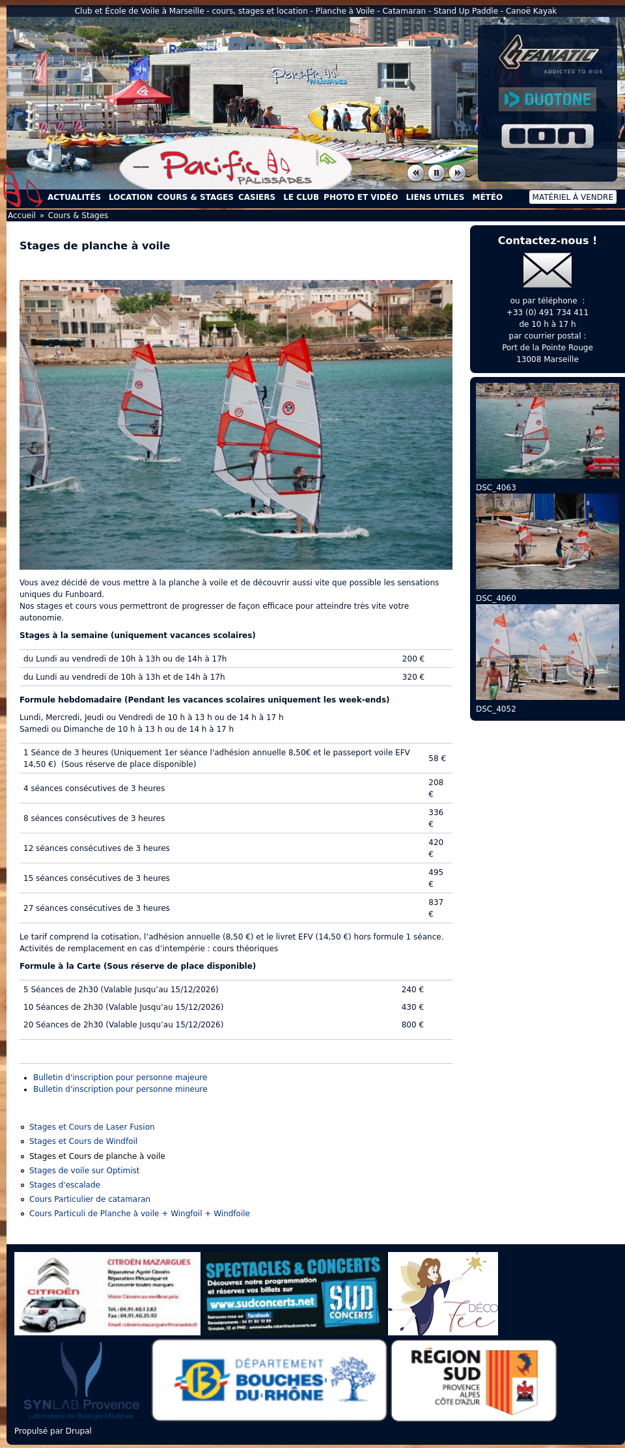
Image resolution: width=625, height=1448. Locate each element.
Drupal (79, 1431)
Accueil (23, 186)
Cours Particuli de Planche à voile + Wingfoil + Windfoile (139, 1213)
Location (130, 197)
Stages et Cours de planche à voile (97, 1156)
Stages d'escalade (64, 1185)
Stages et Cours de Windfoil (83, 1141)
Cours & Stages (196, 197)
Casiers (256, 197)
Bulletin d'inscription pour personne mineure (120, 1089)
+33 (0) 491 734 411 (548, 312)
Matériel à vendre (573, 197)
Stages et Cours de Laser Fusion (92, 1127)
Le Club (301, 197)
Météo (487, 197)
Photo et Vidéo (361, 197)
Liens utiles (435, 197)
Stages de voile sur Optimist (84, 1170)
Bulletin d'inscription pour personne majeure (120, 1077)
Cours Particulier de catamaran (89, 1199)
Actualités (74, 197)
